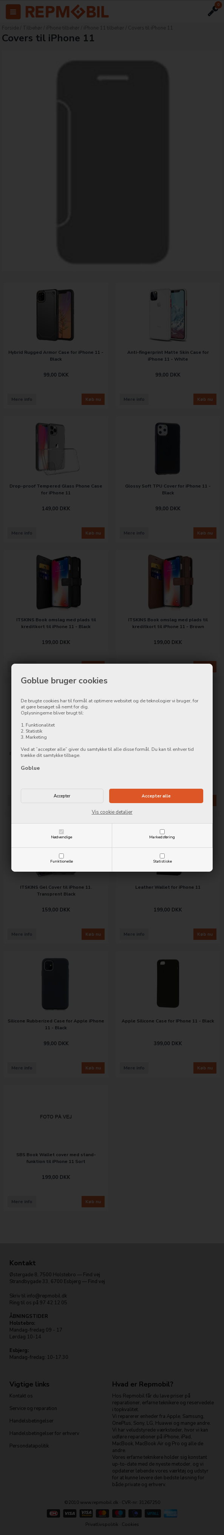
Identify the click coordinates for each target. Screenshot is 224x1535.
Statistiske (162, 861)
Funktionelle (61, 861)
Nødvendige (61, 837)
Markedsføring (162, 837)
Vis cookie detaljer (112, 812)
